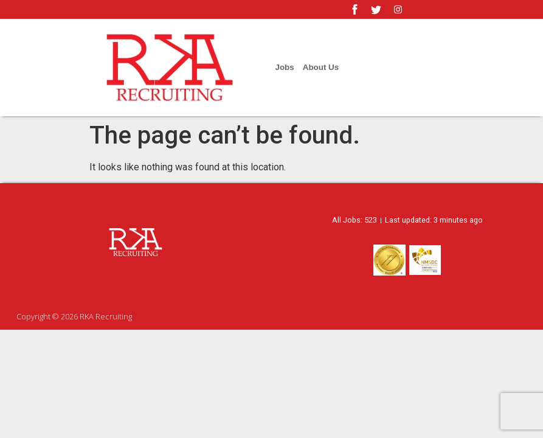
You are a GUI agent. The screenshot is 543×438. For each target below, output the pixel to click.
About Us (321, 67)
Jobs (284, 67)
